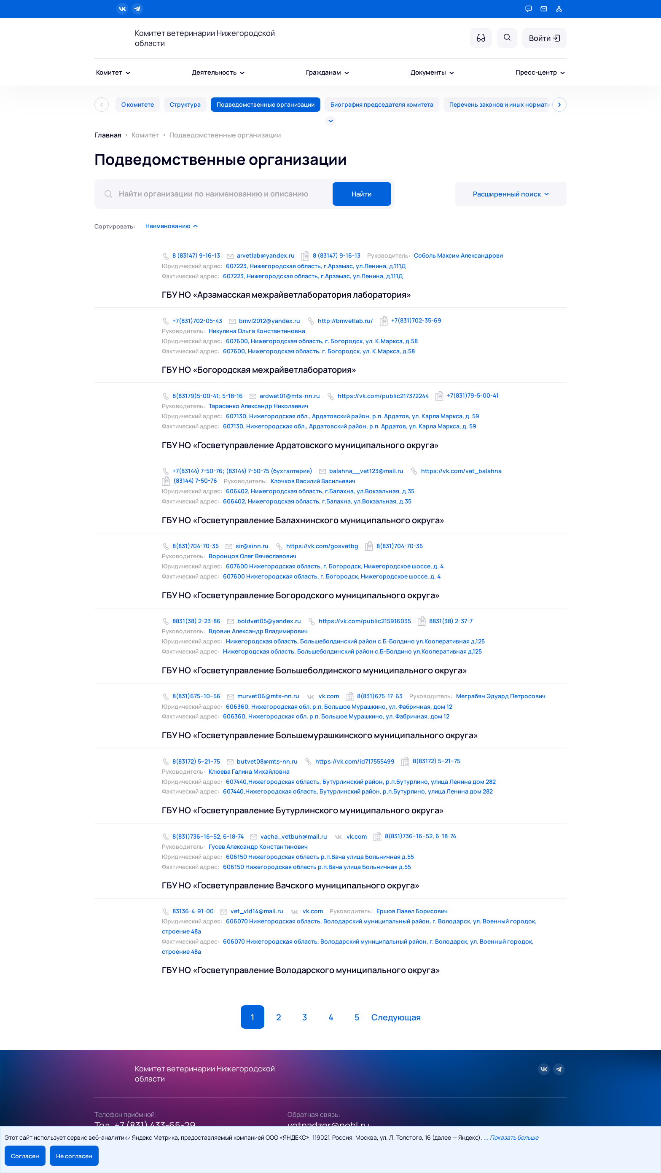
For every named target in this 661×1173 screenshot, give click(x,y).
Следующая (396, 1017)
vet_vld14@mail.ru (257, 911)
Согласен (25, 1156)
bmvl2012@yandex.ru (269, 321)
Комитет (145, 135)
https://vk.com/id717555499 (355, 761)
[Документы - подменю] (451, 73)
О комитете (137, 104)
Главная (107, 135)
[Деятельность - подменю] (242, 73)
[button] (171, 226)
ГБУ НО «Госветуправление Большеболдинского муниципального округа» (314, 670)
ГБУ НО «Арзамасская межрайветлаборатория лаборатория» (286, 294)
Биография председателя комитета (381, 104)
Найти (362, 194)
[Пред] (101, 104)
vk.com (329, 696)
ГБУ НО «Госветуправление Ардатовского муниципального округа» (300, 445)
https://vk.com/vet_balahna (461, 471)
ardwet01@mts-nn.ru (290, 396)
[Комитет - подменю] (128, 73)
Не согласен (74, 1156)
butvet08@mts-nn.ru (267, 761)
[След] (559, 104)
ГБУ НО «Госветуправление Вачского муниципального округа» (290, 885)
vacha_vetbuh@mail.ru (294, 836)
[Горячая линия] (529, 9)
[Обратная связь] (544, 9)
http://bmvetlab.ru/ (345, 321)
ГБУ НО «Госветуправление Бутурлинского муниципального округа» (303, 810)
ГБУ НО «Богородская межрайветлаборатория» (259, 369)
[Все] (330, 121)
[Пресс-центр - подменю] (562, 73)
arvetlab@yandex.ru (266, 255)
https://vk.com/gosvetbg (322, 546)
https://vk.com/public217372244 (383, 396)
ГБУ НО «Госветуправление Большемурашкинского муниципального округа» (320, 735)
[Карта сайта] (559, 9)
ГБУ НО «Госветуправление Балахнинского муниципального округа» (303, 520)
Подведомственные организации (265, 104)
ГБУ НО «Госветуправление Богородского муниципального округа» (301, 595)
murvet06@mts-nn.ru (268, 696)
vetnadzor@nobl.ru (328, 1125)
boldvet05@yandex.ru (269, 621)
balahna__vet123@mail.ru (366, 471)
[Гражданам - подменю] (346, 73)
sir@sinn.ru (252, 546)
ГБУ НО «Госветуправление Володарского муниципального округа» (301, 970)
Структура (185, 104)
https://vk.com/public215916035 (365, 621)
